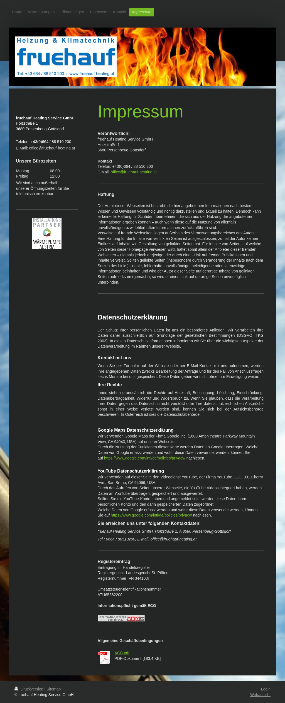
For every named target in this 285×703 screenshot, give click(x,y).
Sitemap (53, 689)
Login (266, 689)
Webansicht (260, 694)
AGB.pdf (122, 653)
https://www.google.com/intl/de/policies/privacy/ (144, 458)
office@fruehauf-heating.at (134, 172)
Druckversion (29, 689)
